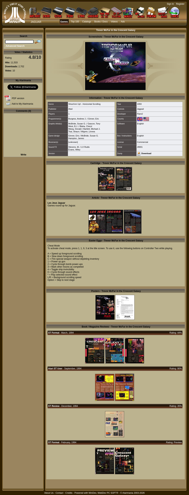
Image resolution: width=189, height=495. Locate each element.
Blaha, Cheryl (86, 126)
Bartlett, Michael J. (91, 129)
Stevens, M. (73, 147)
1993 (139, 104)
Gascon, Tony (94, 123)
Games (64, 21)
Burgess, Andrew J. (77, 119)
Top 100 (75, 21)
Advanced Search (15, 46)
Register (180, 4)
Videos (114, 21)
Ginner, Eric (93, 119)
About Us (48, 493)
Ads (123, 21)
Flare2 (140, 114)
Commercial (142, 142)
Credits (68, 493)
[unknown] (73, 142)
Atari (70, 109)
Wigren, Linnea (88, 131)
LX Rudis (85, 147)
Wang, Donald (74, 129)
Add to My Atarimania (22, 104)
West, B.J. (73, 126)
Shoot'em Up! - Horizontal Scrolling (84, 104)
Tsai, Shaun (73, 131)
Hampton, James (76, 138)
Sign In (170, 4)
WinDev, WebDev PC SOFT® (103, 493)
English (140, 123)
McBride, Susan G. (77, 123)
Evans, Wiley (74, 149)
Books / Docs (101, 21)
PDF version (18, 98)
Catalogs (86, 21)
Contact (59, 493)
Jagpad (140, 109)
